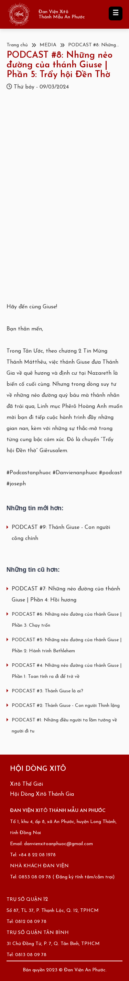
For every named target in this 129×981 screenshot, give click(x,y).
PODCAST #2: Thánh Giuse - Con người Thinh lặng (66, 705)
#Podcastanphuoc (29, 473)
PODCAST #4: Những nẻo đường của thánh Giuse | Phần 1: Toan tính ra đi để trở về (66, 671)
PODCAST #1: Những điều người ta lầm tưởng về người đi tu (64, 726)
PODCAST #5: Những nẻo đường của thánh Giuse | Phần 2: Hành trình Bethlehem (66, 645)
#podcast (110, 473)
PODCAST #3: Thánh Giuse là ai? (47, 691)
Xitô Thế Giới (26, 784)
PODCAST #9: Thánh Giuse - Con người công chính (61, 533)
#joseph (16, 484)
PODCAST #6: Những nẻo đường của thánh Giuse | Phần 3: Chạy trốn (66, 620)
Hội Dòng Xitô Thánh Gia (42, 794)
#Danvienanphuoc (75, 473)
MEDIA (48, 45)
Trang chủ (17, 45)
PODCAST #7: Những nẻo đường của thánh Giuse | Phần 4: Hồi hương (66, 594)
